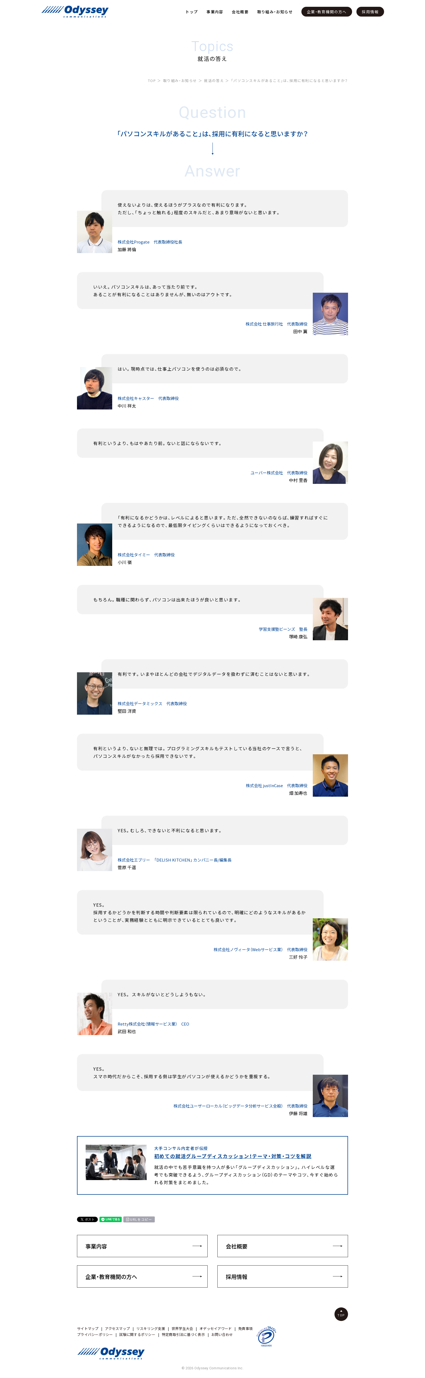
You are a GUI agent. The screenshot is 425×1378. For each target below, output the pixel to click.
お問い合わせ (222, 1334)
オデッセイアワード (215, 1328)
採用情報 (370, 11)
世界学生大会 (182, 1328)
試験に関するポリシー (137, 1334)
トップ (191, 11)
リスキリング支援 (150, 1328)
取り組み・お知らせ (275, 11)
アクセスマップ (117, 1328)
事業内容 (215, 11)
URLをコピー (141, 1219)
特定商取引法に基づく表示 (183, 1334)
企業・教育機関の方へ (327, 11)
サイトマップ (88, 1328)
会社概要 (240, 11)
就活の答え (214, 80)
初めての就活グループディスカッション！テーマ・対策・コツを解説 (233, 1156)
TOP (152, 80)
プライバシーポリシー (95, 1334)
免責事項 (245, 1328)
